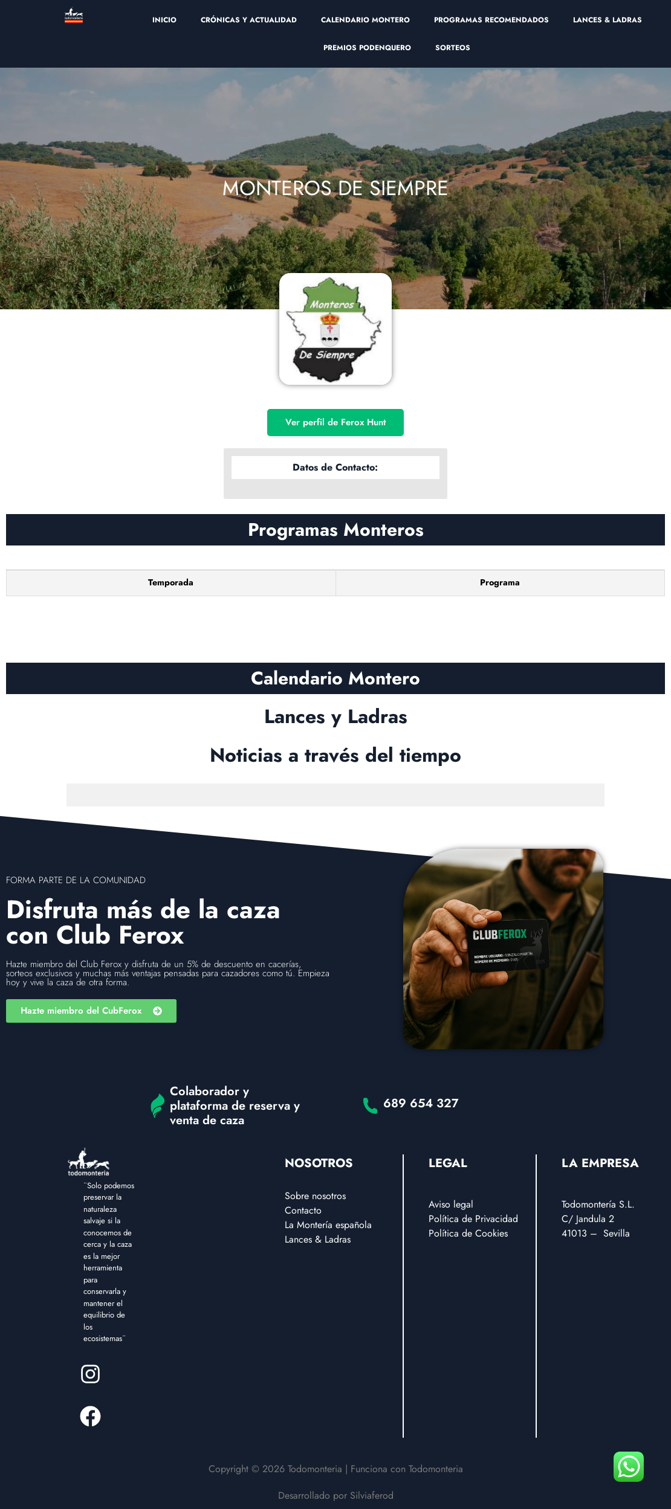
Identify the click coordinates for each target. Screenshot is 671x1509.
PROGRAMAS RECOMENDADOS (491, 19)
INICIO (164, 19)
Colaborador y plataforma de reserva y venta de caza (235, 1106)
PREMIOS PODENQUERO (367, 47)
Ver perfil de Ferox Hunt (335, 422)
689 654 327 (421, 1103)
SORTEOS (452, 47)
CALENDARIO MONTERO (365, 19)
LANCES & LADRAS (607, 19)
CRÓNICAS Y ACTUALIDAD (249, 19)
